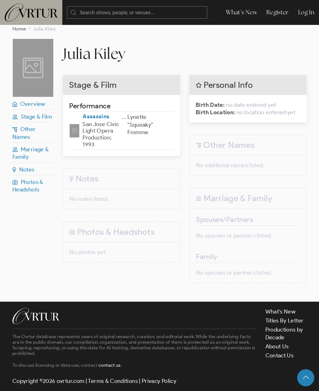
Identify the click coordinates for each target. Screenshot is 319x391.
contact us (109, 365)
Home (19, 29)
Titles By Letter (284, 320)
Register (277, 12)
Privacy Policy (159, 381)
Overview (28, 104)
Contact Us (279, 355)
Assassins (96, 116)
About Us (277, 346)
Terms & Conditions (112, 381)
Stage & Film (32, 116)
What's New (241, 12)
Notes (23, 169)
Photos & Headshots (27, 186)
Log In (306, 12)
